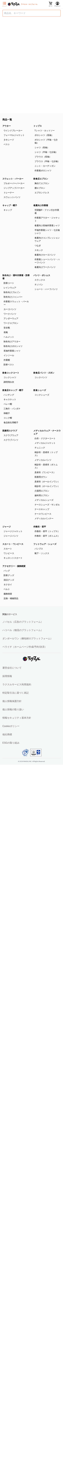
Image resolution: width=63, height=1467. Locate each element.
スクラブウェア (11, 435)
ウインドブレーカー (13, 130)
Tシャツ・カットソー (45, 130)
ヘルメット (9, 337)
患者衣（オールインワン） (47, 481)
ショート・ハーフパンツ (46, 289)
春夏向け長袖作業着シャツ (47, 225)
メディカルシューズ (44, 500)
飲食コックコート (10, 373)
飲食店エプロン (40, 179)
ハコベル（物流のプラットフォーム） (22, 630)
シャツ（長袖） (42, 147)
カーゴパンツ (10, 309)
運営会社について (12, 668)
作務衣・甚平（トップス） (47, 531)
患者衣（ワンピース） (45, 472)
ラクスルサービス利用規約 (16, 684)
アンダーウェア (11, 318)
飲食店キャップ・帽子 (12, 390)
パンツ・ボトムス (41, 275)
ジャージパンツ (11, 536)
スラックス (40, 280)
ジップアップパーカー (14, 188)
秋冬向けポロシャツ (13, 346)
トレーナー (9, 192)
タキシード (9, 140)
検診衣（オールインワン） (47, 486)
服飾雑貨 (8, 594)
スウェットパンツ (12, 197)
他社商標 (7, 734)
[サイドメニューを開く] (4, 4)
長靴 (6, 332)
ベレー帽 (8, 404)
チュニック (40, 447)
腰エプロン (40, 188)
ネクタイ (8, 584)
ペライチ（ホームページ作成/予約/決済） (24, 647)
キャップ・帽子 (9, 205)
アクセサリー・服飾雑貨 (13, 566)
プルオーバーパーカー (14, 183)
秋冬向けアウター (12, 341)
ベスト (7, 144)
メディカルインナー (44, 518)
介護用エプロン (42, 491)
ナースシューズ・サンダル (47, 504)
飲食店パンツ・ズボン (43, 373)
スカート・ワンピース (12, 544)
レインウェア (10, 287)
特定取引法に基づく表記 (15, 693)
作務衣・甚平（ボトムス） (47, 536)
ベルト (7, 589)
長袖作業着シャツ (12, 351)
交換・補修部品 (11, 598)
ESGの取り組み (10, 743)
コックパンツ (41, 377)
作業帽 (7, 360)
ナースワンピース (43, 514)
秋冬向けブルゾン (12, 292)
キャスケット (10, 399)
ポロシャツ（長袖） (44, 135)
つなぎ (38, 245)
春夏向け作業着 (40, 205)
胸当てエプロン (42, 183)
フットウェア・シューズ (44, 544)
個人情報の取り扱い (13, 709)
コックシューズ (42, 395)
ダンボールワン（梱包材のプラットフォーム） (27, 638)
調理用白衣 (9, 382)
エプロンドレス (42, 192)
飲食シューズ (39, 390)
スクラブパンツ (11, 440)
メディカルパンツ (43, 460)
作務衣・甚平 (39, 526)
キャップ (8, 210)
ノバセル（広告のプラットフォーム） (22, 622)
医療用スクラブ (9, 430)
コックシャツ (10, 377)
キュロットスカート (13, 558)
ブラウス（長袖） (43, 157)
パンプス (39, 548)
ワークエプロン (11, 323)
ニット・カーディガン (45, 166)
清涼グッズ (9, 580)
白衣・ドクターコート (45, 438)
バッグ (7, 571)
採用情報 (7, 676)
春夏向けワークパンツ (45, 267)
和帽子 (7, 413)
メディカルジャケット (45, 443)
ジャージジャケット (13, 531)
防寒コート (9, 283)
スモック (39, 250)
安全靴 (7, 327)
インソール (9, 355)
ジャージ (6, 526)
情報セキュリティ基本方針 (16, 718)
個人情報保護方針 (12, 701)
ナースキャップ (42, 509)
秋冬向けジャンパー (13, 297)
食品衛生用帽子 (11, 422)
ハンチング (9, 395)
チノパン (39, 284)
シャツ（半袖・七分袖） (46, 152)
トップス (37, 126)
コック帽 (8, 418)
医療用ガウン (41, 477)
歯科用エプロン (42, 495)
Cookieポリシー (10, 726)
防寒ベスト (9, 364)
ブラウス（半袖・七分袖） (47, 161)
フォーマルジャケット (14, 135)
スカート (8, 548)
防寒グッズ (9, 575)
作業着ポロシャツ (43, 170)
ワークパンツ (10, 314)
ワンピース (9, 553)
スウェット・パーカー (12, 179)
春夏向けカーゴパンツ (45, 255)
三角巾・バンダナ (12, 408)
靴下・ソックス (42, 553)
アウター (6, 126)
